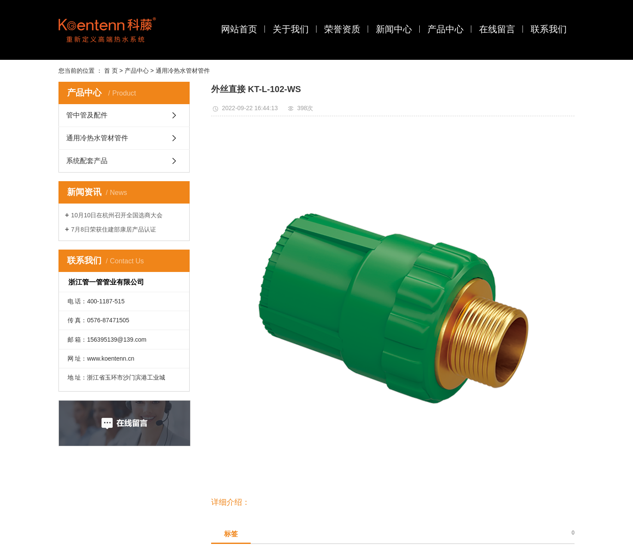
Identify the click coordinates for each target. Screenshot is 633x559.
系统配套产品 (87, 160)
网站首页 (239, 29)
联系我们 (549, 29)
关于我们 (291, 29)
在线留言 (497, 29)
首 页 (111, 70)
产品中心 (445, 29)
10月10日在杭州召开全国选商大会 (117, 215)
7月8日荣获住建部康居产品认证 (113, 229)
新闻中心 (394, 29)
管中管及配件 (87, 115)
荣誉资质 (342, 29)
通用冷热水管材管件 (183, 70)
